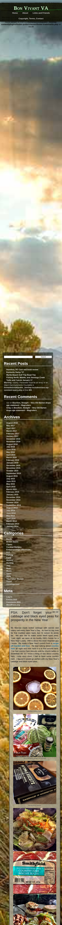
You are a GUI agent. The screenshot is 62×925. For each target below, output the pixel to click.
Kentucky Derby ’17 (15, 372)
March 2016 (11, 457)
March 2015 (11, 489)
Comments (13, 602)
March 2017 (11, 431)
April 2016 (10, 455)
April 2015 (10, 487)
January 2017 (12, 436)
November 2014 (13, 500)
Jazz (8, 566)
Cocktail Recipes (13, 547)
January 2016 (12, 463)
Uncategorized (12, 584)
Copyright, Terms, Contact (31, 18)
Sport (8, 573)
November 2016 (13, 441)
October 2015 (12, 471)
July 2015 (10, 479)
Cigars (9, 544)
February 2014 (12, 524)
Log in (9, 597)
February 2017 (12, 434)
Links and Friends (41, 13)
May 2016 (10, 452)
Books (9, 539)
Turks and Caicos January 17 (19, 380)
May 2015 (10, 484)
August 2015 (12, 476)
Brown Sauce (12, 542)
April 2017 (10, 428)
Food (8, 558)
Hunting (9, 563)
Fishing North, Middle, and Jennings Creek (25, 377)
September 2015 (13, 473)
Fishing (9, 555)
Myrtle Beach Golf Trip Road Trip (21, 375)
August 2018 (12, 423)
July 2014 (10, 510)
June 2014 (11, 513)
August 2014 (12, 508)
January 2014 (12, 526)
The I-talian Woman (15, 579)
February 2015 (12, 492)
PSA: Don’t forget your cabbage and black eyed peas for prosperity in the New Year (35, 616)
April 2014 (10, 518)
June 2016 (11, 449)
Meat (8, 568)
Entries (11, 599)
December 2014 (13, 497)
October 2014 (12, 502)
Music (9, 571)
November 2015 (13, 468)
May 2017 (10, 426)
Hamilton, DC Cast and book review (22, 369)
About (25, 13)
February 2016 (12, 460)
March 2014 (11, 521)
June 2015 (11, 481)
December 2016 (13, 439)
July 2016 (10, 447)
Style (8, 576)
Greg (8, 408)
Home (15, 13)
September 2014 (13, 505)
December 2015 (13, 465)
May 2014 (10, 516)
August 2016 (12, 444)
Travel (9, 581)
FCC (8, 552)
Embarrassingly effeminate (18, 550)
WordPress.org (13, 605)
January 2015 (12, 494)
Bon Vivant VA (31, 8)
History (9, 560)
